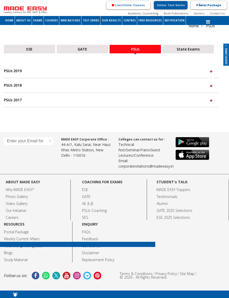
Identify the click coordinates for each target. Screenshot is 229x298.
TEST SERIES (91, 20)
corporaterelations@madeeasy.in (146, 166)
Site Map (187, 273)
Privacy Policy (166, 273)
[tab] (111, 71)
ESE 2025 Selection (172, 217)
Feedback (90, 238)
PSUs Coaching (94, 210)
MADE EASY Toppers (173, 189)
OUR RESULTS (111, 20)
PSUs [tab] (135, 49)
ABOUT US (23, 20)
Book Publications (176, 13)
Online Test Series (171, 5)
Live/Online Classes (128, 5)
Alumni (162, 203)
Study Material (16, 259)
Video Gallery (16, 203)
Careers (199, 13)
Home (194, 25)
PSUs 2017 (109, 99)
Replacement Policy (98, 259)
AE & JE (88, 203)
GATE (86, 196)
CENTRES (130, 20)
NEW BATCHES (70, 20)
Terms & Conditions (136, 273)
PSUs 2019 (109, 70)
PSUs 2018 (109, 85)
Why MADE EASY (19, 189)
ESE (85, 189)
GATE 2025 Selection (174, 210)
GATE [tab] (82, 49)
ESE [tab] (29, 49)
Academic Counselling (143, 13)
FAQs (86, 231)
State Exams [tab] (188, 49)
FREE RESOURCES (150, 20)
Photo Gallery (17, 196)
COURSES (51, 20)
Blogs (8, 252)
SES (85, 217)
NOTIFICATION (174, 20)
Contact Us (217, 13)
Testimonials (167, 196)
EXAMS (37, 20)
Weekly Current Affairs (22, 238)
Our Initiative (16, 210)
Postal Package (208, 5)
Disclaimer (90, 252)
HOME (9, 20)
